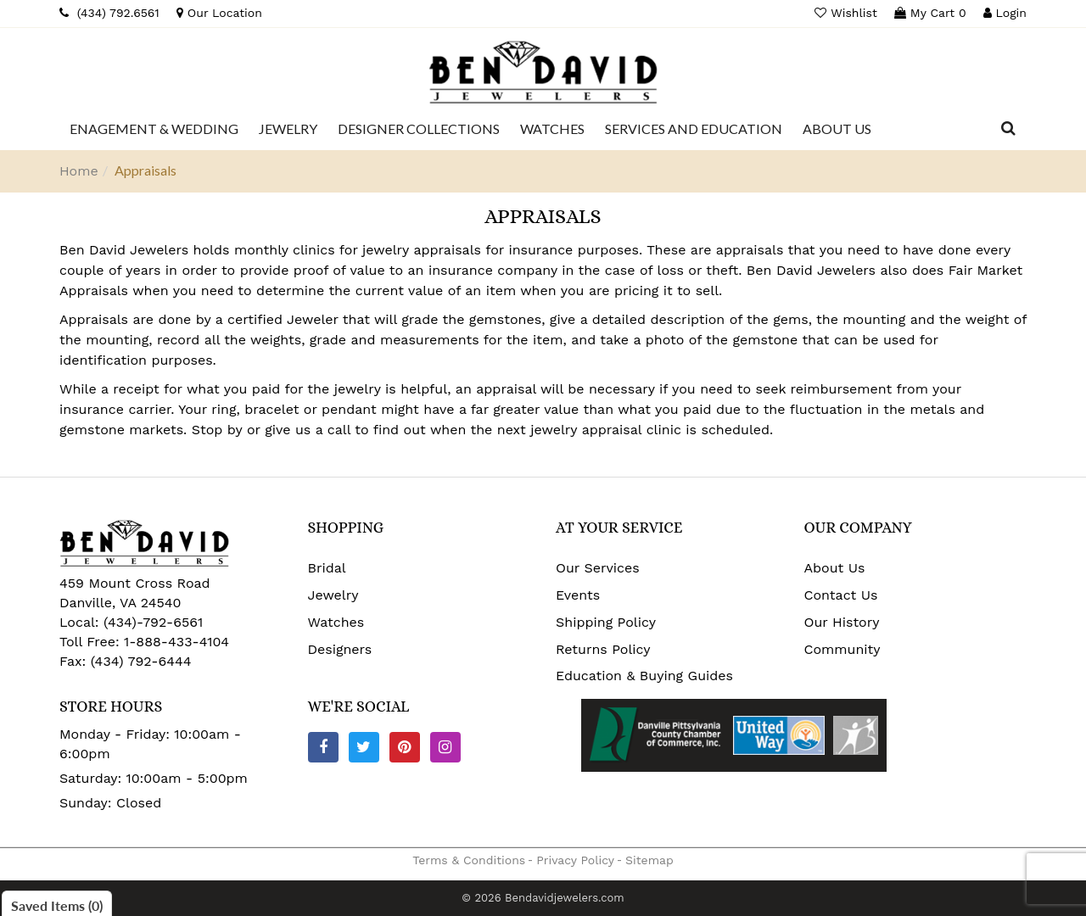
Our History (842, 622)
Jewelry (333, 595)
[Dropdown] (154, 129)
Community (842, 649)
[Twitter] (364, 747)
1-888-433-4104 (176, 642)
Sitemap (649, 860)
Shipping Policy (606, 622)
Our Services (598, 568)
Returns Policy (603, 649)
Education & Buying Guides (644, 675)
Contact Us (841, 595)
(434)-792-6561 (151, 622)
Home (78, 171)
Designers (340, 649)
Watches (336, 622)
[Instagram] (445, 747)
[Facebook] (323, 747)
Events (578, 595)
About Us (834, 568)
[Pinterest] (404, 747)
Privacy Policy (575, 860)
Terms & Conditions (468, 860)
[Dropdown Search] (1008, 128)
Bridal (327, 568)
